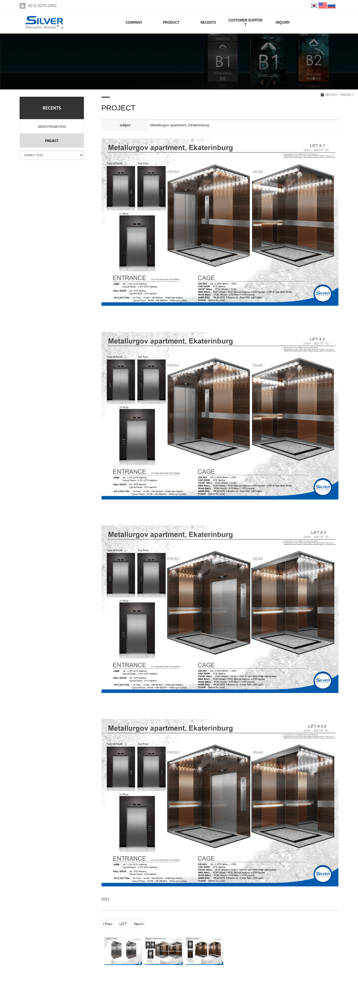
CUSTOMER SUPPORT (245, 22)
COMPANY (134, 22)
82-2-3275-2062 (42, 5)
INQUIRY (282, 22)
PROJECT (51, 140)
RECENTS (208, 22)
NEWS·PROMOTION (52, 126)
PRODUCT (171, 22)
